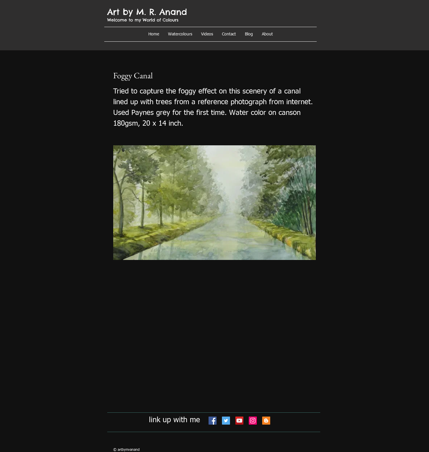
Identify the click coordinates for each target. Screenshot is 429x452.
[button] (267, 34)
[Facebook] (213, 421)
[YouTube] (239, 421)
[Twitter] (226, 421)
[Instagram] (253, 421)
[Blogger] (266, 421)
